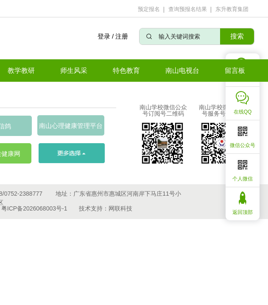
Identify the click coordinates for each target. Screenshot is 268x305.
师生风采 (73, 70)
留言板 (235, 70)
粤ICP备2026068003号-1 (34, 208)
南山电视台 (182, 70)
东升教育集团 (231, 9)
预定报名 (149, 9)
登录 (103, 36)
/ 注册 (120, 36)
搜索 (237, 36)
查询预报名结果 (187, 9)
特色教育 (126, 70)
